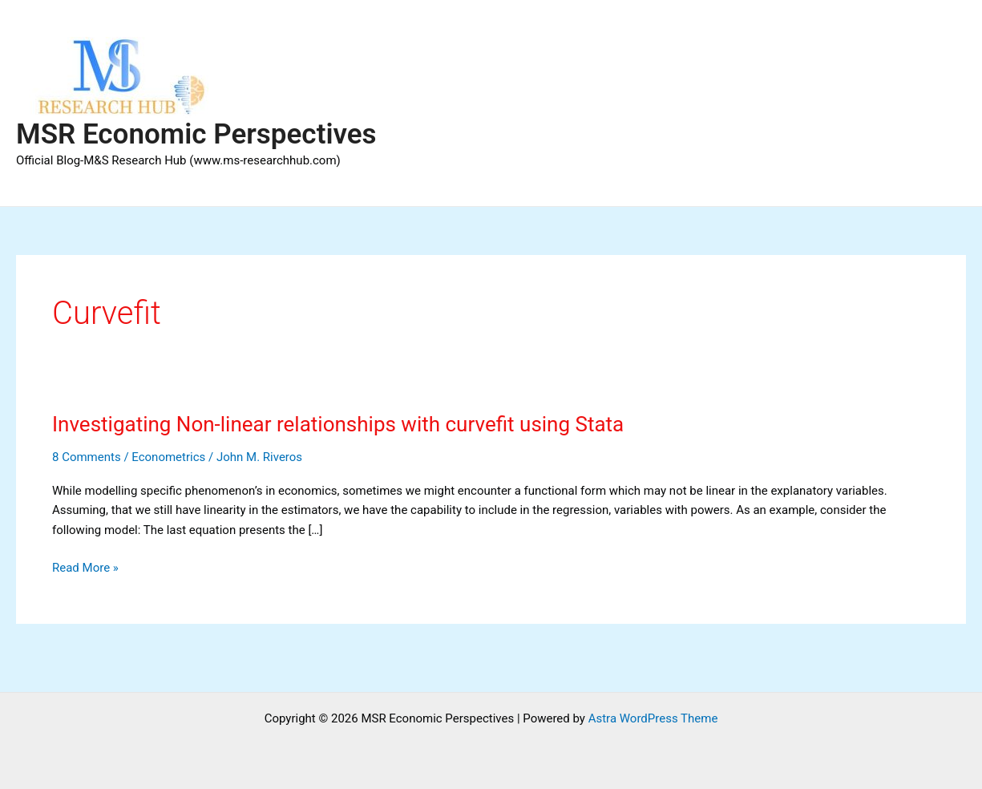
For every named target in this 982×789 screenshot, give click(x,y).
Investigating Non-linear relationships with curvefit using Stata (338, 424)
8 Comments (86, 457)
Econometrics (168, 457)
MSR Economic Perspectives (196, 134)
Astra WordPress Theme (653, 718)
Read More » (85, 568)
